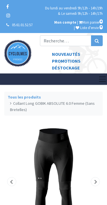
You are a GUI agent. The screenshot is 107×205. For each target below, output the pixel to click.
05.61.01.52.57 (22, 24)
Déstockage (66, 68)
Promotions (66, 61)
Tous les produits (24, 97)
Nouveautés (66, 54)
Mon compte (65, 22)
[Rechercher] (97, 40)
